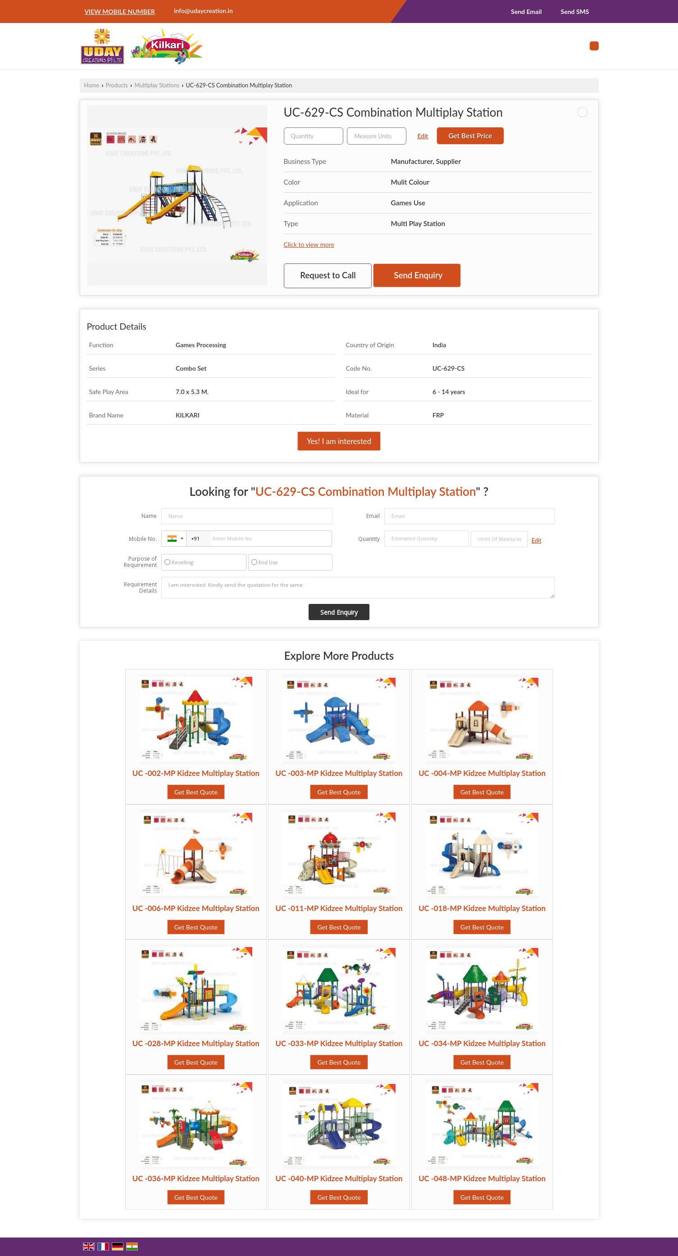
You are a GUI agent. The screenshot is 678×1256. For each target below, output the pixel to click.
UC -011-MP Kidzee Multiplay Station (338, 908)
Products (117, 85)
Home (92, 85)
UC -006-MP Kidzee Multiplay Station (195, 908)
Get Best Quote (196, 792)
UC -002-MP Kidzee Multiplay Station (195, 773)
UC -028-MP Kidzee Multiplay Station (195, 1043)
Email (373, 516)
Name (149, 516)
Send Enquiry (418, 275)
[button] (120, 11)
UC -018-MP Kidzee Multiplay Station (482, 908)
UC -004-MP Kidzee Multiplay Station (482, 773)
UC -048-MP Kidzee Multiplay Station (482, 1178)
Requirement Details (140, 587)
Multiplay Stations (156, 85)
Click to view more (309, 244)
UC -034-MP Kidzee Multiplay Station (482, 1043)
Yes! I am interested (339, 441)
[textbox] (376, 136)
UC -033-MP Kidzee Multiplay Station (338, 1043)
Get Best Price (470, 135)
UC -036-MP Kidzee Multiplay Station (195, 1178)
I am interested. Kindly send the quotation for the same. (358, 588)
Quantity (369, 539)
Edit (422, 136)
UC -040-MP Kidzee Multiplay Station (338, 1178)
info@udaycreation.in (203, 10)
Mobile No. (143, 539)
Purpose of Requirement (140, 562)
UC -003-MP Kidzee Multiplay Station (338, 773)
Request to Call (327, 275)
